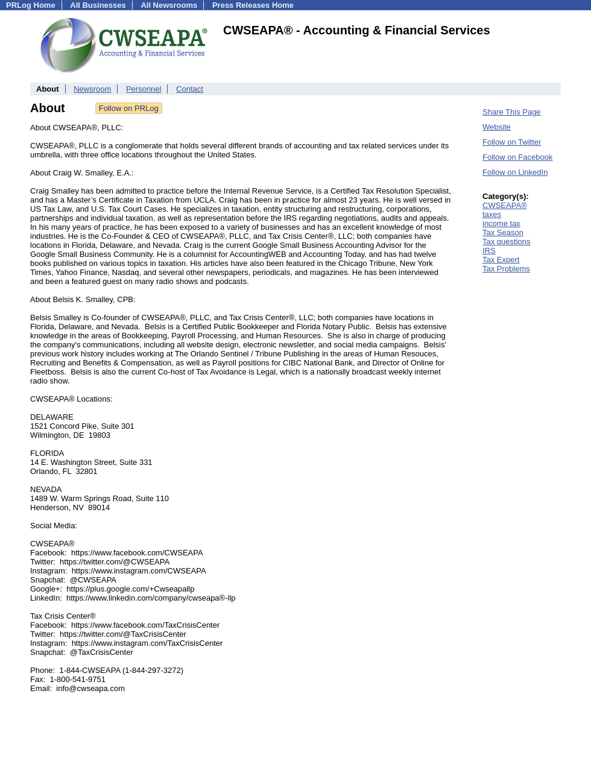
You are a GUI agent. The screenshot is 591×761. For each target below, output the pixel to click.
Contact (189, 88)
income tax (501, 223)
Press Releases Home (253, 5)
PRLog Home (30, 5)
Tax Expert (500, 259)
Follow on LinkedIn (515, 172)
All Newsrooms (169, 5)
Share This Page (511, 111)
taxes (491, 214)
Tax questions (506, 241)
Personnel (144, 88)
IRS (489, 250)
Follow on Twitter (511, 142)
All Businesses (98, 5)
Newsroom (92, 88)
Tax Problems (506, 268)
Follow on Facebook (517, 157)
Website (496, 126)
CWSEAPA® (504, 205)
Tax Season (502, 232)
